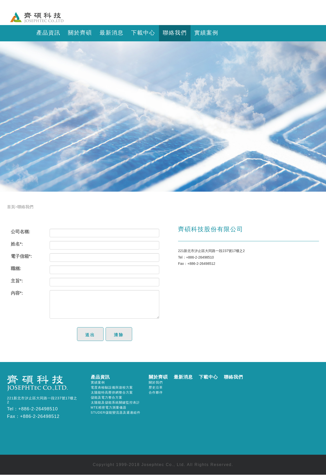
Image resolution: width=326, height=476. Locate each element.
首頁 (11, 207)
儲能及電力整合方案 (106, 397)
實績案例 (206, 33)
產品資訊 (48, 33)
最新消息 (112, 33)
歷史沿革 (156, 387)
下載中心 (143, 33)
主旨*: (17, 280)
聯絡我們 (175, 33)
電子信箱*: (21, 256)
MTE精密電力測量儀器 (108, 407)
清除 (119, 335)
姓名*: (17, 244)
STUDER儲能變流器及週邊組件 (116, 412)
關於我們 (156, 382)
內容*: (17, 293)
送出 (90, 335)
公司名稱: (20, 231)
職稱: (16, 268)
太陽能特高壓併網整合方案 (112, 392)
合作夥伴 (156, 392)
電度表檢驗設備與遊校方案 (112, 387)
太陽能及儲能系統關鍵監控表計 (115, 402)
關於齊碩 (80, 33)
